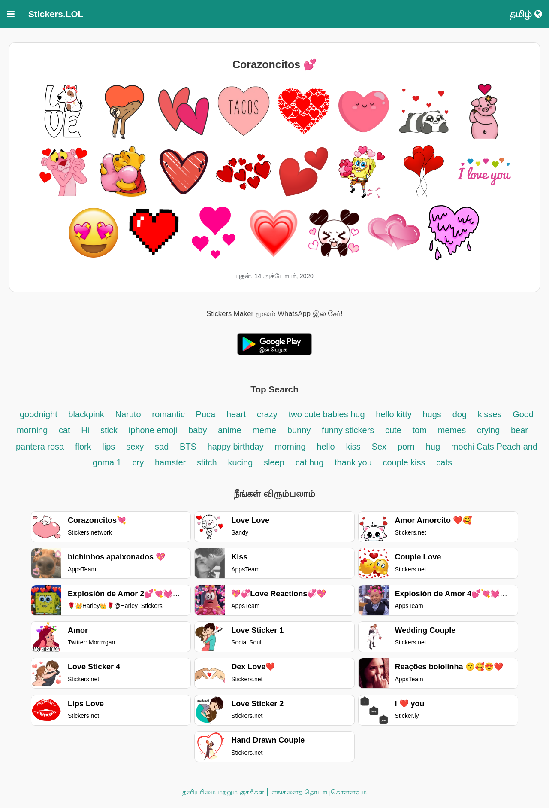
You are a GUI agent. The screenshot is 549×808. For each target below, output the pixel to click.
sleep (274, 462)
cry (138, 462)
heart (237, 414)
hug (433, 446)
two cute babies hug (327, 414)
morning (289, 446)
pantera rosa (40, 446)
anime (229, 430)
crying (489, 430)
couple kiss (404, 462)
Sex (379, 446)
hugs (432, 414)
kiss (353, 446)
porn (406, 446)
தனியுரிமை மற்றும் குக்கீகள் (223, 792)
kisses (490, 414)
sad (162, 446)
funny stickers (349, 430)
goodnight (40, 414)
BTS (189, 446)
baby (197, 430)
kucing (240, 462)
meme (264, 430)
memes (452, 430)
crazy (267, 414)
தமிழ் (526, 14)
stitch (207, 462)
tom (420, 430)
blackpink (86, 414)
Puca (206, 414)
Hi (85, 430)
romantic (169, 414)
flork (84, 446)
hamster (170, 462)
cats (444, 462)
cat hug (310, 462)
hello (326, 446)
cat (64, 430)
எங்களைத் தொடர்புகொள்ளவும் (319, 792)
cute (393, 430)
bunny (299, 430)
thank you (353, 462)
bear (519, 430)
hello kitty (393, 414)
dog (459, 414)
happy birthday (237, 446)
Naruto (128, 414)
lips (108, 446)
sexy (135, 446)
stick (109, 430)
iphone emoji (153, 430)
